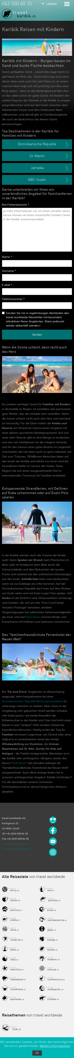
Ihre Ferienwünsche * (15, 204)
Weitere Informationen (55, 1046)
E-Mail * (7, 285)
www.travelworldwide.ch (16, 848)
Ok (37, 1053)
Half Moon (19, 763)
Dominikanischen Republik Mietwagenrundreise (32, 701)
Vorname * (9, 271)
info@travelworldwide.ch (16, 843)
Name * (7, 257)
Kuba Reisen (33, 617)
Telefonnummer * (13, 299)
